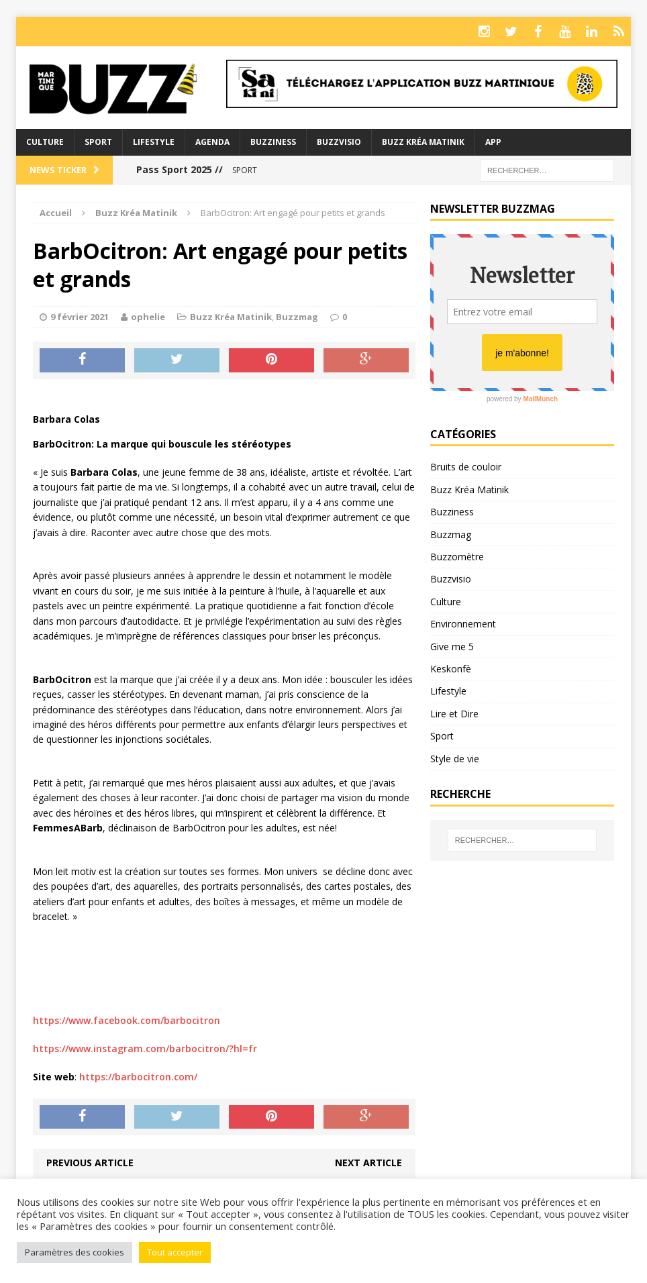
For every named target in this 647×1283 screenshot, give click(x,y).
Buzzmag (297, 317)
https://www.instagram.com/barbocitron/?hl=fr (145, 1048)
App (493, 142)
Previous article (90, 1162)
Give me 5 (452, 646)
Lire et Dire (454, 713)
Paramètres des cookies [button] (74, 1252)
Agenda (212, 142)
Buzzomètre (457, 556)
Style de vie (454, 758)
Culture (45, 142)
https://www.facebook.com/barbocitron (126, 1020)
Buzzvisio (339, 142)
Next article (368, 1162)
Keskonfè (450, 668)
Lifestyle (154, 142)
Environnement (463, 623)
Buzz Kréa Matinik (423, 142)
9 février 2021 (79, 317)
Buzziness (452, 511)
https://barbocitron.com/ (138, 1076)
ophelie (148, 317)
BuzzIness (273, 142)
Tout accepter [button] (175, 1252)
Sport (98, 142)
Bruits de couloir (465, 466)
